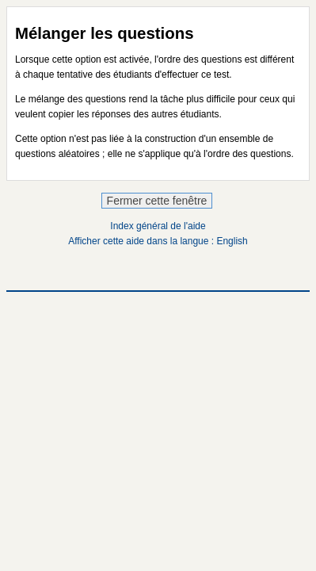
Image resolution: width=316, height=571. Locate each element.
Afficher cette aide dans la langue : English (158, 241)
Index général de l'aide (157, 226)
